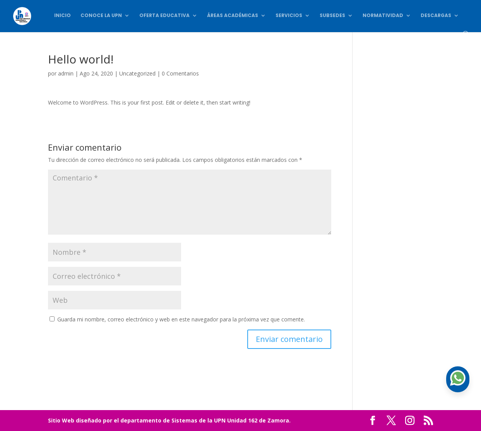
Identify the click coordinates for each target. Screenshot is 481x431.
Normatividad (383, 16)
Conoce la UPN (101, 16)
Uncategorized (137, 73)
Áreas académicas (232, 16)
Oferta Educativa (164, 16)
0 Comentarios (180, 73)
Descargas (436, 16)
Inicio (62, 16)
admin (66, 73)
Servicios (289, 16)
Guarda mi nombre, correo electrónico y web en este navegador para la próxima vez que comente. (181, 319)
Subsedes (332, 16)
